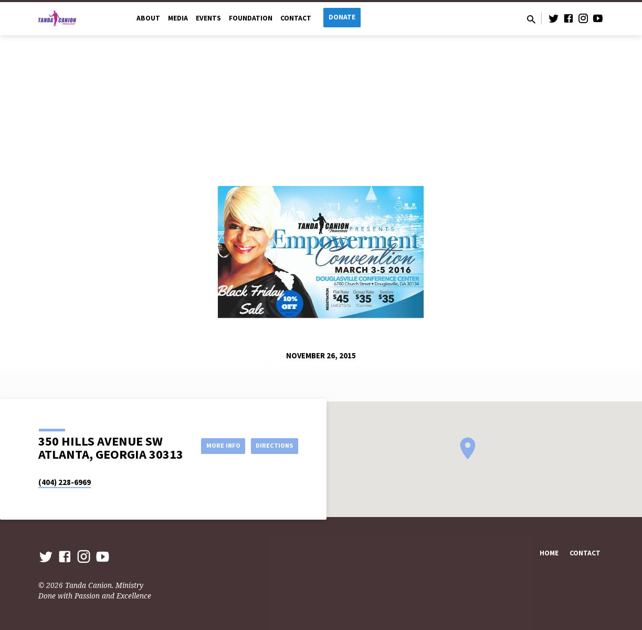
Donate (342, 17)
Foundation (250, 18)
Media (178, 18)
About (148, 18)
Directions (271, 455)
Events (208, 18)
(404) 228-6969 (64, 482)
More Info (271, 434)
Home (549, 553)
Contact (295, 18)
